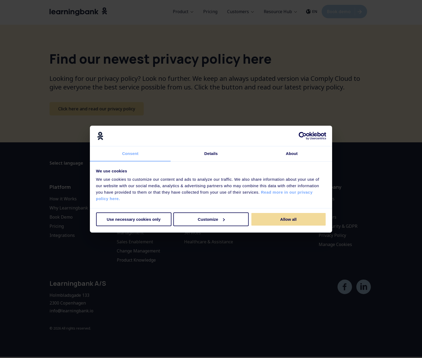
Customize (211, 219)
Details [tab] (211, 153)
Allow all (288, 219)
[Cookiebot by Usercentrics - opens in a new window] (302, 136)
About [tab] (292, 153)
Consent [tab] (130, 153)
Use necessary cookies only (133, 219)
